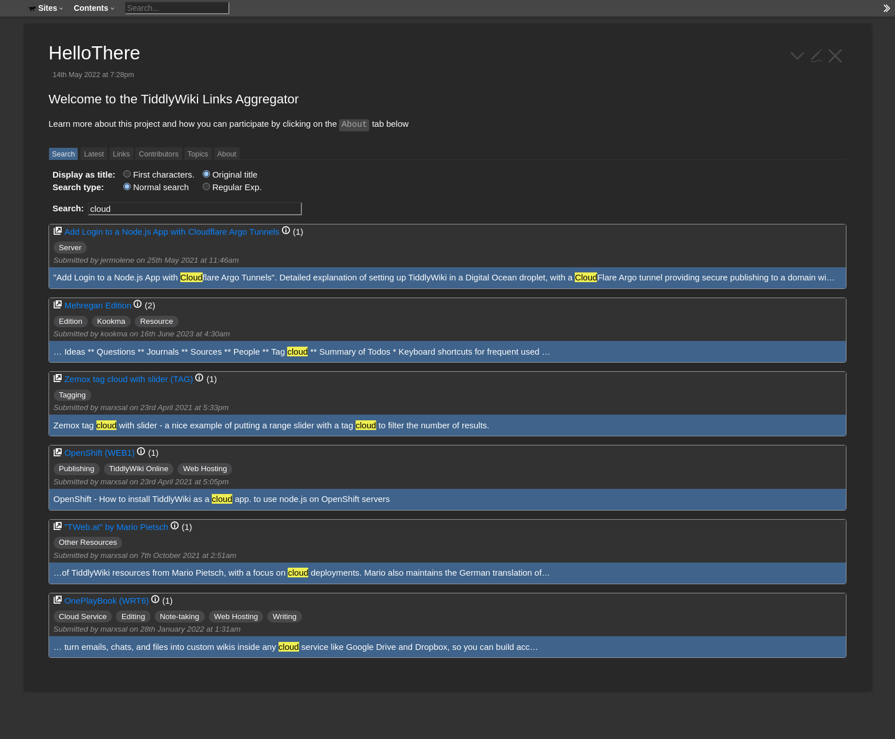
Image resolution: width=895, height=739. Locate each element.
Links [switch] (121, 154)
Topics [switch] (198, 154)
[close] (835, 54)
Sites (45, 8)
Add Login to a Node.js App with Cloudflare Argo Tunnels (172, 231)
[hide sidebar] (887, 8)
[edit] (816, 54)
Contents (94, 8)
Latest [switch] (94, 154)
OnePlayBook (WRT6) (106, 600)
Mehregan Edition (98, 305)
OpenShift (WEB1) (99, 452)
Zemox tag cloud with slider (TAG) (128, 379)
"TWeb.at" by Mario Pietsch (116, 527)
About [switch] (226, 154)
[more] (797, 54)
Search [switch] (63, 154)
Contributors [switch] (158, 154)
